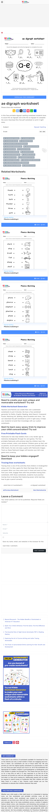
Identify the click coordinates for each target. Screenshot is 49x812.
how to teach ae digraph (12, 165)
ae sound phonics (27, 151)
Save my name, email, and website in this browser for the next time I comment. (23, 544)
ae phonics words (24, 149)
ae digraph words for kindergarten (15, 143)
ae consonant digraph (11, 138)
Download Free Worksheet (24, 97)
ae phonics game (9, 149)
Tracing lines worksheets (13, 463)
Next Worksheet (38, 490)
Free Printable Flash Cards (13, 433)
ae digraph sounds (27, 138)
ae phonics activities (31, 146)
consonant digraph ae (11, 160)
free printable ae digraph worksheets (16, 162)
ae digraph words (26, 141)
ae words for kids (28, 154)
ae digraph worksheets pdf (13, 146)
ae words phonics (10, 157)
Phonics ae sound (29, 165)
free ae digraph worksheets (30, 160)
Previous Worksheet (11, 490)
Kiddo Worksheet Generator (14, 406)
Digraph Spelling (40, 127)
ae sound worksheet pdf (12, 154)
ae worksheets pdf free (26, 157)
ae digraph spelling (11, 141)
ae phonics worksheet (11, 151)
